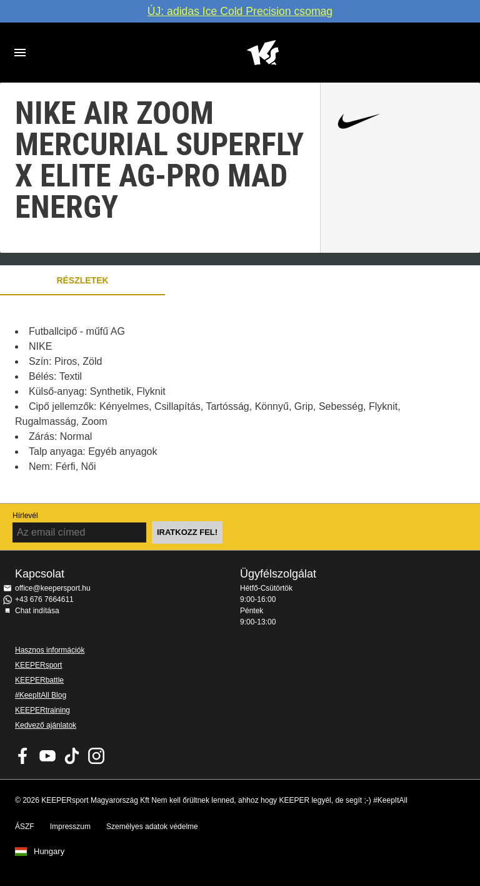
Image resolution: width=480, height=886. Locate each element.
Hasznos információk (49, 650)
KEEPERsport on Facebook (23, 756)
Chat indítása (37, 610)
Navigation (20, 53)
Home (262, 52)
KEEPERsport (38, 665)
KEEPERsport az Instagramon (96, 756)
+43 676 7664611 (44, 599)
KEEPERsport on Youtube (47, 756)
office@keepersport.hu (53, 588)
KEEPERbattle (39, 680)
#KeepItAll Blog (40, 695)
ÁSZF (24, 826)
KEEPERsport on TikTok (72, 756)
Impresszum (70, 826)
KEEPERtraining (42, 710)
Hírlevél (25, 515)
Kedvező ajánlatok (45, 725)
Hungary (49, 851)
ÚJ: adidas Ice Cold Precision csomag (240, 11)
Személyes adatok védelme (152, 826)
